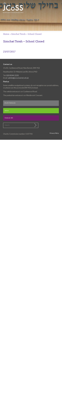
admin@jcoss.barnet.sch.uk (18, 78)
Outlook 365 (9, 118)
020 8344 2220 (12, 75)
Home (6, 34)
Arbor (7, 110)
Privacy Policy (54, 133)
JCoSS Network (10, 103)
